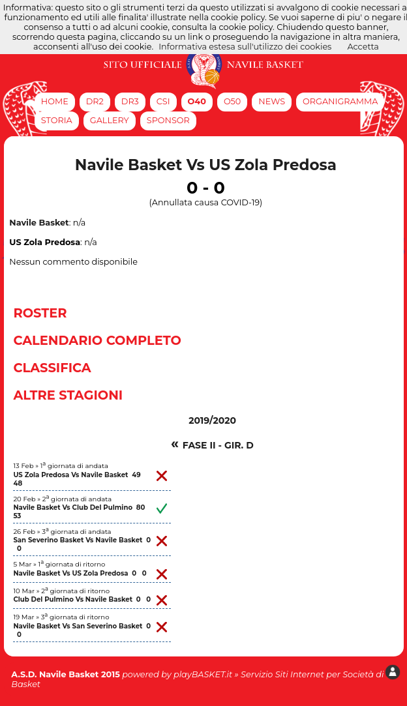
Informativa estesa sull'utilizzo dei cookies (244, 46)
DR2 (95, 101)
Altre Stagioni (68, 395)
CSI (163, 101)
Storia (56, 120)
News (271, 101)
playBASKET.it (202, 674)
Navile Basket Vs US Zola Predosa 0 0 (79, 573)
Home (54, 101)
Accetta (363, 46)
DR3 (130, 101)
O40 (197, 101)
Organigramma (340, 101)
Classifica (52, 367)
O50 (232, 101)
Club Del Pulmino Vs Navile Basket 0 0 (82, 599)
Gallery (109, 120)
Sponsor (168, 120)
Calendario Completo (97, 340)
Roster (40, 313)
